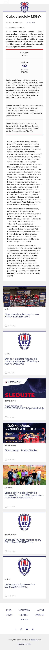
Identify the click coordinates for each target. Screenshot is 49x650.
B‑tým (9, 614)
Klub (8, 610)
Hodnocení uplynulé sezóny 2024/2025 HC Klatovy (20, 585)
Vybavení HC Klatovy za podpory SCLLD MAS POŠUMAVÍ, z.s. (23, 541)
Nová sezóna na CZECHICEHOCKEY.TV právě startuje (24, 407)
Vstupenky (24, 610)
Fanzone (39, 614)
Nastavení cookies (24, 644)
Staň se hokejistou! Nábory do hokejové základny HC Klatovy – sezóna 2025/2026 (22, 361)
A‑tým (40, 610)
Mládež (24, 614)
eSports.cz (33, 640)
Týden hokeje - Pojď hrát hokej (21, 450)
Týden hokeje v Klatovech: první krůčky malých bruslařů (22, 315)
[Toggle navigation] (6, 2)
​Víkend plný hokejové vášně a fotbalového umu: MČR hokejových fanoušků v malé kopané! (24, 495)
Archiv (24, 619)
